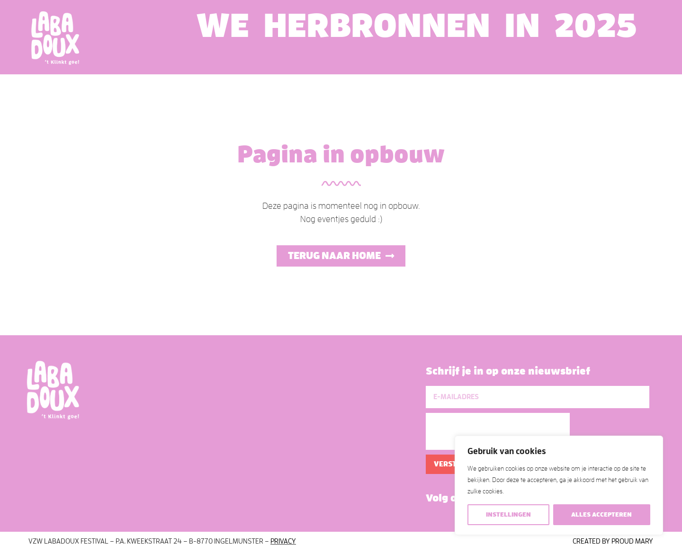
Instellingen (508, 514)
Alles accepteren (601, 514)
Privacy (283, 541)
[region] (559, 485)
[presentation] (498, 431)
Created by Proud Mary (613, 541)
